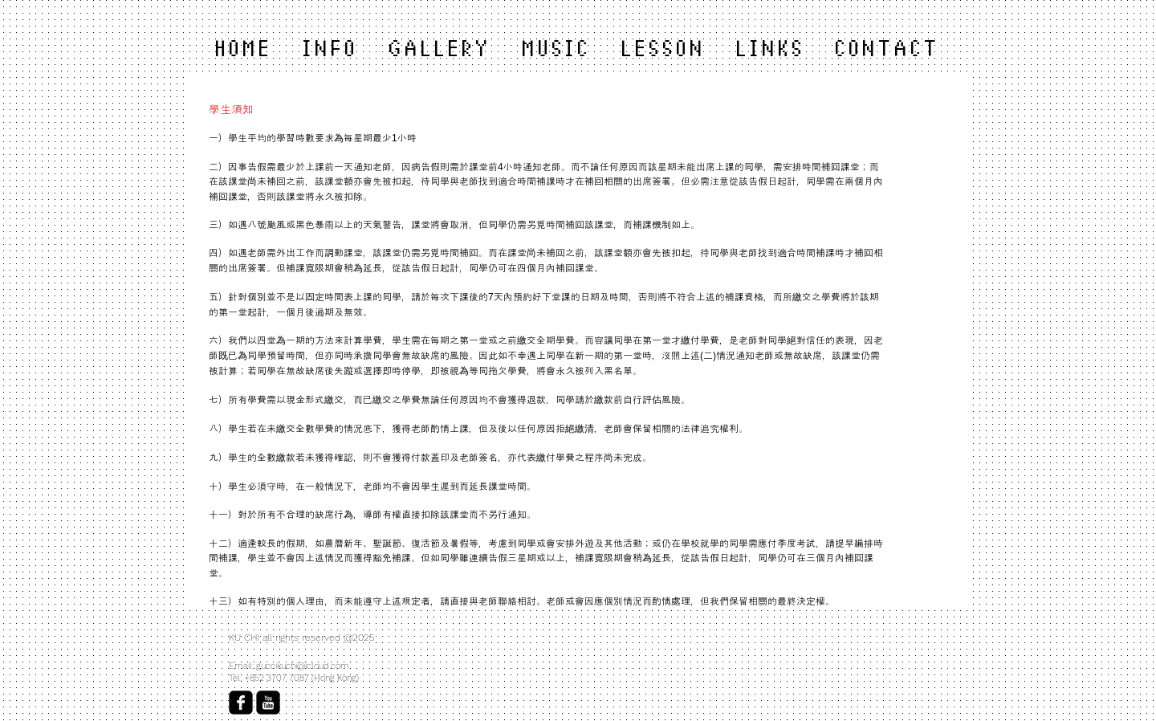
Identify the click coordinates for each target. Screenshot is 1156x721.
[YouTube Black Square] (268, 702)
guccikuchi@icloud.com (302, 666)
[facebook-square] (241, 702)
